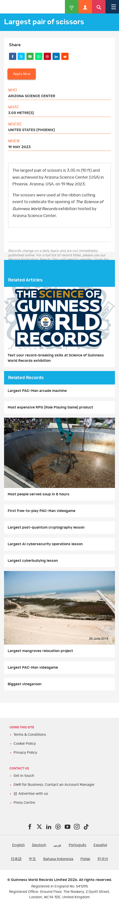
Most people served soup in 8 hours (38, 494)
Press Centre (24, 802)
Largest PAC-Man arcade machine (37, 391)
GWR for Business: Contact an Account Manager (54, 784)
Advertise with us (33, 793)
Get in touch (24, 775)
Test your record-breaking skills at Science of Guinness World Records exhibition (56, 358)
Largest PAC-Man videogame (33, 667)
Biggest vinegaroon (24, 684)
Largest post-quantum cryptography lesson (46, 527)
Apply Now (21, 74)
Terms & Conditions (30, 734)
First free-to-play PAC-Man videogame (41, 511)
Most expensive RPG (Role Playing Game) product (50, 407)
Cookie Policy (25, 743)
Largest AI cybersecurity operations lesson (45, 544)
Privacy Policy (25, 752)
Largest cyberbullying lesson (33, 560)
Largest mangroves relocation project (40, 651)
